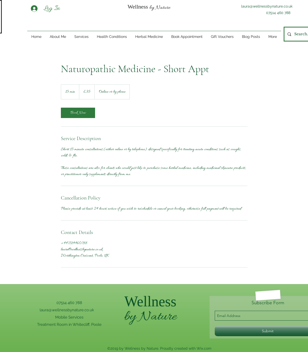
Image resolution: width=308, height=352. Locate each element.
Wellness (150, 301)
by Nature (150, 317)
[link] (78, 113)
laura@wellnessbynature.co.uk (266, 6)
